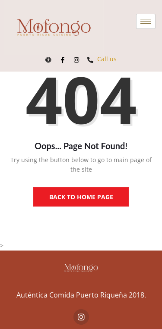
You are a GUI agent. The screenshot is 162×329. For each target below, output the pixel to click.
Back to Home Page (81, 197)
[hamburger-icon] (146, 21)
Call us (102, 59)
